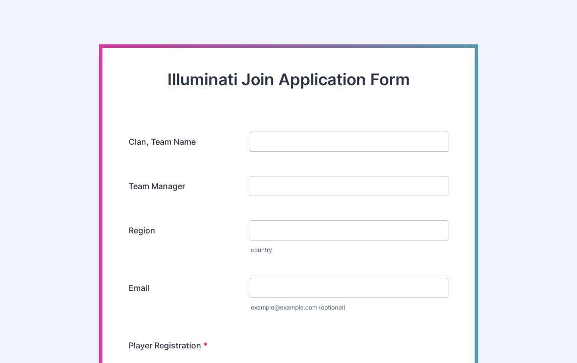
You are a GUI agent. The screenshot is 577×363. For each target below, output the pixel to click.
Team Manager (157, 186)
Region (142, 230)
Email (139, 288)
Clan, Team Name (162, 142)
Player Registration (168, 345)
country (261, 250)
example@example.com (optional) (298, 307)
